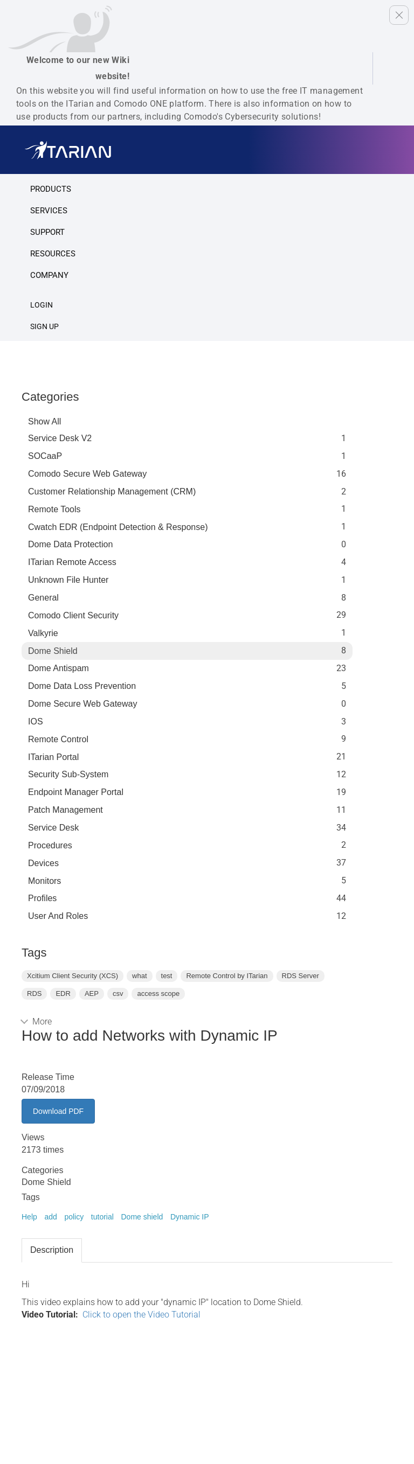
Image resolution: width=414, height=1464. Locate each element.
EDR (63, 993)
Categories (50, 396)
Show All (44, 421)
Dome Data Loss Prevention (82, 686)
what (139, 976)
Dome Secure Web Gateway (82, 703)
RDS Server (300, 976)
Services (48, 210)
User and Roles (58, 916)
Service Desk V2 (60, 438)
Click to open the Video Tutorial (141, 1314)
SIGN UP (44, 326)
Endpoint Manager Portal (75, 792)
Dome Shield (53, 651)
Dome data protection (70, 544)
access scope (158, 993)
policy (74, 1216)
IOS (35, 721)
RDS (34, 993)
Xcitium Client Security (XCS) (72, 976)
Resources (52, 254)
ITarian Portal (53, 757)
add (50, 1216)
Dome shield (142, 1216)
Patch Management (65, 809)
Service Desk (53, 827)
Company (49, 275)
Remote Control (58, 739)
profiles (42, 898)
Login (41, 305)
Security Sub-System (68, 774)
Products (50, 189)
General (43, 597)
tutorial (102, 1216)
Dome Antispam (58, 668)
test (166, 976)
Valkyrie (43, 633)
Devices (43, 863)
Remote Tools (54, 509)
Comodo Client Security (73, 615)
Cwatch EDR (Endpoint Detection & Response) (118, 527)
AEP (92, 993)
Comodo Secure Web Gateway (87, 473)
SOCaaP (45, 456)
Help (29, 1216)
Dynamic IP (189, 1216)
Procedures (50, 845)
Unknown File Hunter (68, 579)
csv (118, 993)
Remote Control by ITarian (226, 976)
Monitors (44, 881)
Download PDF (58, 1111)
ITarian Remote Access (72, 562)
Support (47, 232)
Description (51, 1249)
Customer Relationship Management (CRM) (112, 491)
